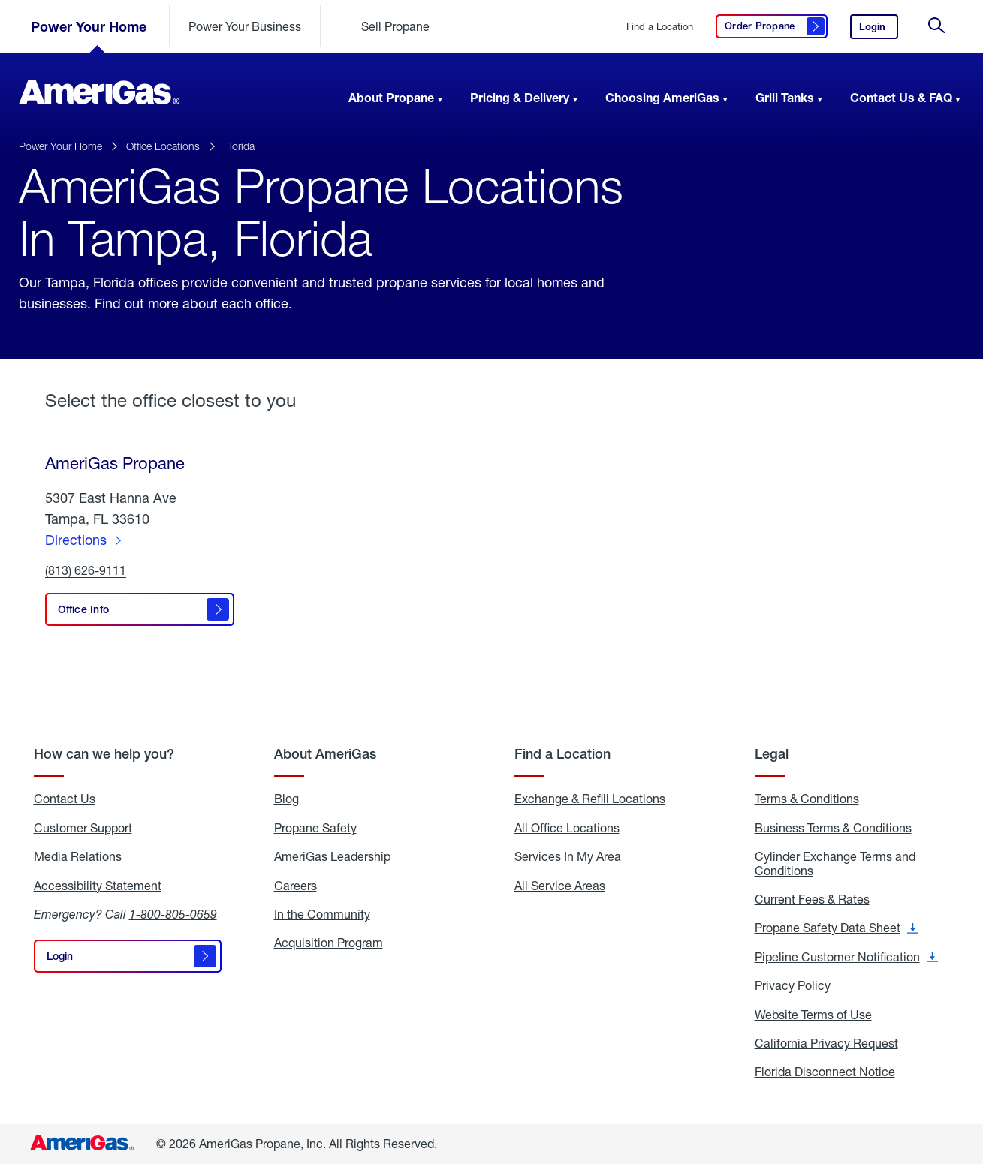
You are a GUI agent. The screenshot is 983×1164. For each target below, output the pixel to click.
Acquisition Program (328, 942)
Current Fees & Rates (812, 899)
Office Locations (163, 146)
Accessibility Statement (97, 885)
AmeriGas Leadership (332, 856)
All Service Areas (559, 885)
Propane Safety (315, 828)
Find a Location (659, 27)
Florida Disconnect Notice (825, 1071)
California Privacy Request (826, 1043)
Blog (286, 798)
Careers (295, 885)
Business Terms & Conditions (833, 828)
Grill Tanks (784, 97)
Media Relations (78, 856)
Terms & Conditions (807, 798)
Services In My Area (567, 856)
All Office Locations (567, 828)
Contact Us (64, 798)
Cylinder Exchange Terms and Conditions (835, 863)
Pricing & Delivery (519, 97)
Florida (239, 146)
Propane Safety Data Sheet (836, 927)
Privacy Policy (793, 985)
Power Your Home (88, 26)
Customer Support (83, 828)
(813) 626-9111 (85, 571)
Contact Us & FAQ (901, 97)
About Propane (391, 97)
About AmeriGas (325, 754)
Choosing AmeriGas (662, 97)
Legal (772, 754)
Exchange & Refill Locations (589, 798)
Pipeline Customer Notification (846, 957)
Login (878, 29)
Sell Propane (395, 26)
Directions (76, 539)
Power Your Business (244, 26)
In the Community (322, 914)
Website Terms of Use (813, 1014)
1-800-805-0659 (173, 914)
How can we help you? (104, 754)
